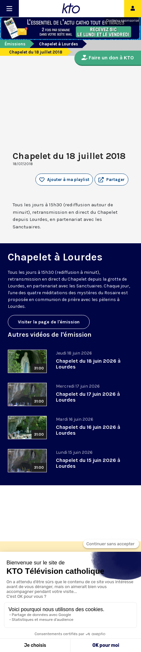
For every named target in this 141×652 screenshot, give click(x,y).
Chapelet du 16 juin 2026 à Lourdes (88, 430)
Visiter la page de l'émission (49, 322)
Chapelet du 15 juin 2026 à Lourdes (88, 463)
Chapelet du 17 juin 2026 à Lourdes (88, 397)
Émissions (15, 44)
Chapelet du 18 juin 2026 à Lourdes (88, 364)
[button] (111, 180)
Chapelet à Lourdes (58, 44)
